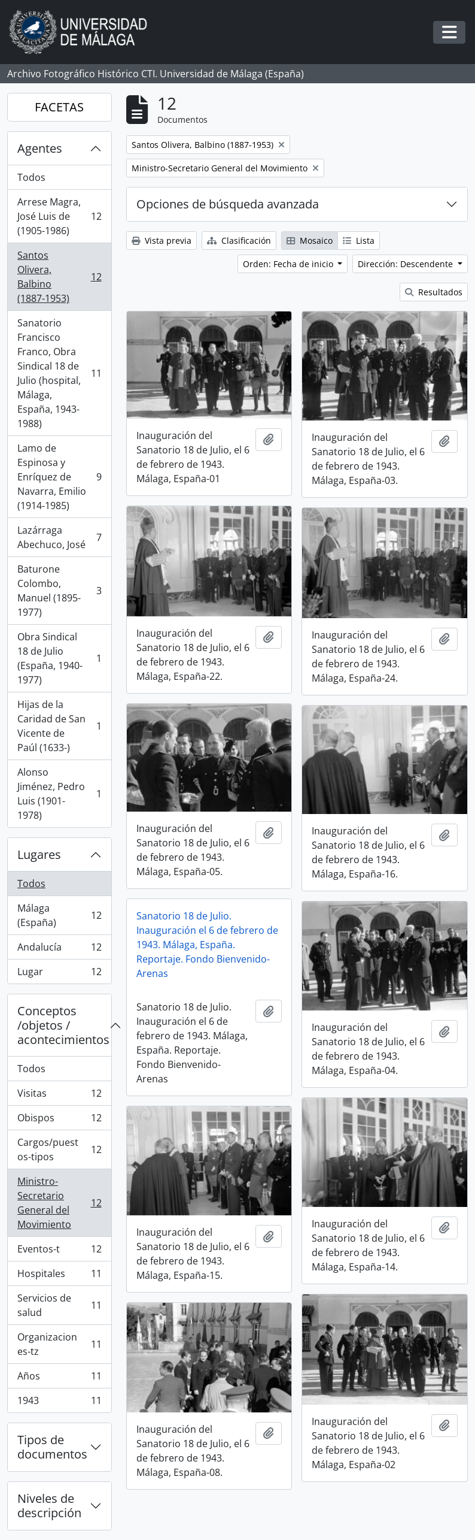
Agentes (39, 148)
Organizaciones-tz (59, 1344)
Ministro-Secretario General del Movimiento (59, 1203)
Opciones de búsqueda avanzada (227, 204)
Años (59, 1378)
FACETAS (59, 107)
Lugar (59, 974)
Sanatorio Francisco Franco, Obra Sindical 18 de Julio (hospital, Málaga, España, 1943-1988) (59, 373)
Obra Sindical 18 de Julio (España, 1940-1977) (59, 658)
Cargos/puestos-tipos (59, 1149)
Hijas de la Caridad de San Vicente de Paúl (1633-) (59, 726)
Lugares (39, 854)
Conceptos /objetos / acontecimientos (63, 1025)
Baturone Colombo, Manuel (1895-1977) (59, 590)
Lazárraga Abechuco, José (59, 537)
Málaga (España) (59, 915)
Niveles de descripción (49, 1505)
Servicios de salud (59, 1305)
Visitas (59, 1096)
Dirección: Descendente (406, 264)
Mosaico (310, 240)
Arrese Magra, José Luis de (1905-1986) (59, 216)
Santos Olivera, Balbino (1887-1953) (59, 277)
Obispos (59, 1120)
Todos (31, 177)
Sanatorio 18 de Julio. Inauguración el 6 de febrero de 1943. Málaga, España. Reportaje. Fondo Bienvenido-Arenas (207, 944)
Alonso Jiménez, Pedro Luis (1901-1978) (59, 794)
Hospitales (59, 1276)
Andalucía (59, 950)
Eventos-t (59, 1251)
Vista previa (161, 240)
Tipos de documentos (52, 1447)
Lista (358, 240)
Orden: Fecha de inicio (289, 264)
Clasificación (239, 240)
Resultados (433, 292)
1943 (59, 1402)
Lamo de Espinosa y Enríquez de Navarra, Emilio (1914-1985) (59, 476)
